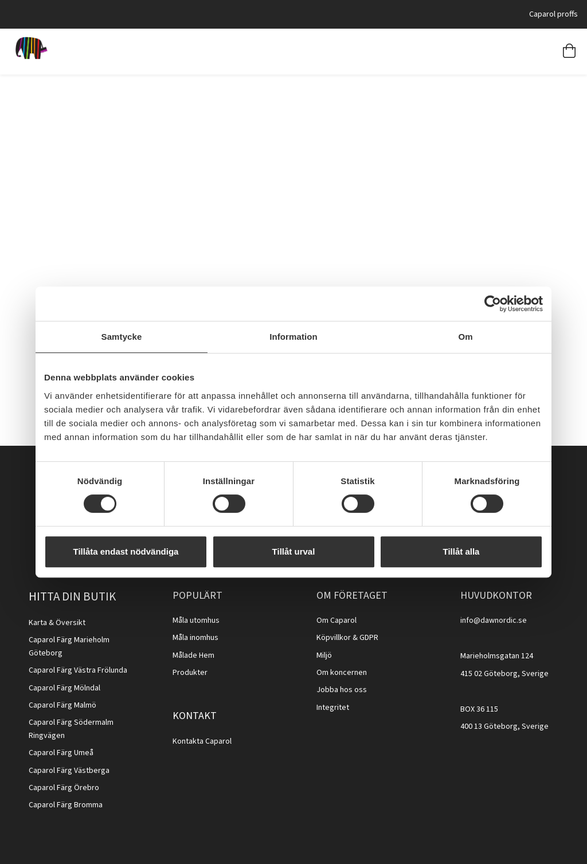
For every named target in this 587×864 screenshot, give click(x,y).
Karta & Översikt (57, 623)
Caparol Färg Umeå (61, 753)
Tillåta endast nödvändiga (126, 551)
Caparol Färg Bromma (66, 805)
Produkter (190, 672)
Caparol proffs (553, 14)
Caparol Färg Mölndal (64, 688)
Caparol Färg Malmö (62, 705)
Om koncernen (341, 672)
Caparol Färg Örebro (64, 788)
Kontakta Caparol (202, 741)
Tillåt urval (293, 551)
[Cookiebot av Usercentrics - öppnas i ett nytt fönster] (493, 303)
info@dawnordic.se (493, 620)
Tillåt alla (461, 551)
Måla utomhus (196, 620)
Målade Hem (193, 655)
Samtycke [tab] (121, 336)
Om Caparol (336, 620)
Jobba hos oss (341, 690)
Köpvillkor (333, 637)
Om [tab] (465, 336)
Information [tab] (293, 336)
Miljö (324, 655)
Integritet (332, 707)
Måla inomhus (195, 637)
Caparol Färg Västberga (69, 770)
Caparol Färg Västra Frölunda (78, 670)
